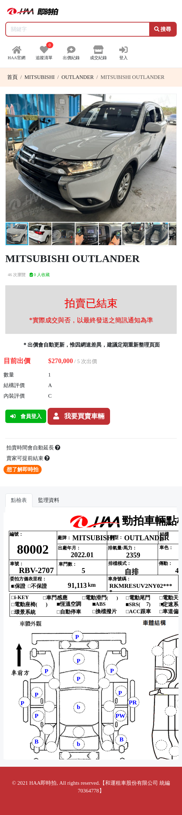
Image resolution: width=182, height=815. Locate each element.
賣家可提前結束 (28, 458)
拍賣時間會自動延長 (33, 447)
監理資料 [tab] (48, 500)
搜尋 (162, 29)
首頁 (12, 77)
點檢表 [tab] (19, 500)
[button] (170, 100)
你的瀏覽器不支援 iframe (91, 635)
